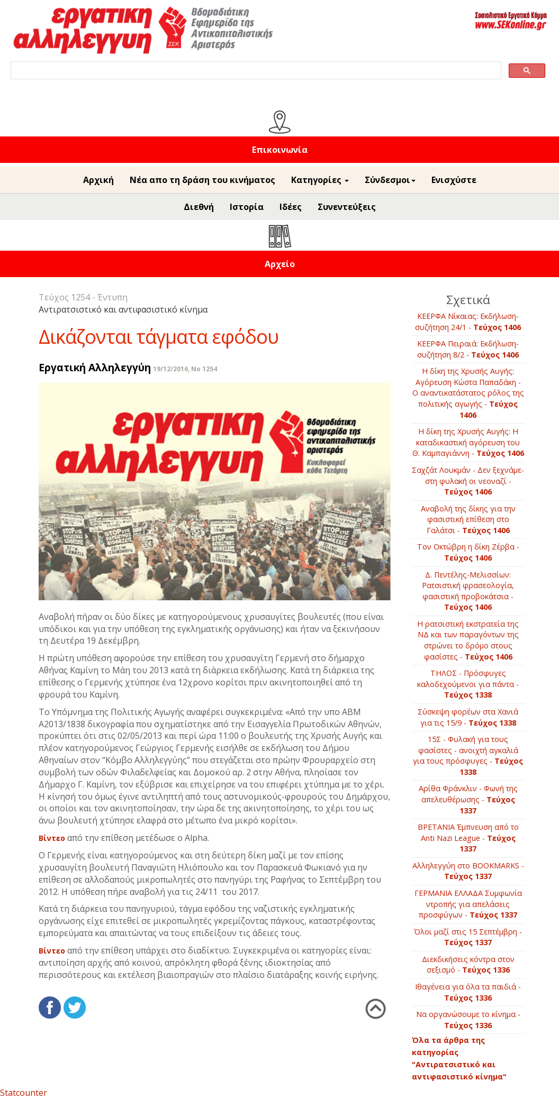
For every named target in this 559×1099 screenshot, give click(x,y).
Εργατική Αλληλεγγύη (95, 367)
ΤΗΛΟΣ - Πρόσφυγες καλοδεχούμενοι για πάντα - (468, 684)
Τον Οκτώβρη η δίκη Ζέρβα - (468, 552)
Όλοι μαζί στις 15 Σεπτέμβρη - (468, 937)
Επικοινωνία (280, 149)
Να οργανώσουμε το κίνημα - (468, 1019)
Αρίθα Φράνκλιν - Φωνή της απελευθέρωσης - (468, 799)
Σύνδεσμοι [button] (390, 180)
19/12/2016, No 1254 (185, 368)
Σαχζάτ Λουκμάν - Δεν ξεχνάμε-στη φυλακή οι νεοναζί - (468, 481)
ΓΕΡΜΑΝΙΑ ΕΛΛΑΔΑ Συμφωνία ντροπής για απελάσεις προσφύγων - (468, 904)
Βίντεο (52, 838)
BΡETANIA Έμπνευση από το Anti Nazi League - (468, 838)
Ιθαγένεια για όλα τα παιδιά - (468, 992)
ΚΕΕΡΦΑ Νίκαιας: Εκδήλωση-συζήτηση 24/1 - (468, 321)
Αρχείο (280, 264)
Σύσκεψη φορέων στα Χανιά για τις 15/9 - (468, 717)
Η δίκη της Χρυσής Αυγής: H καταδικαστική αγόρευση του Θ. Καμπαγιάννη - (468, 442)
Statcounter (23, 1092)
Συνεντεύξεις (347, 207)
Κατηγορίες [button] (320, 180)
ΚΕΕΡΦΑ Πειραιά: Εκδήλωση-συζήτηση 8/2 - (468, 349)
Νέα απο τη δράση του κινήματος (202, 180)
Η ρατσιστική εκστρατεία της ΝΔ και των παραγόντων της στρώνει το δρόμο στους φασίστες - (468, 640)
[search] (255, 71)
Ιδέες (291, 207)
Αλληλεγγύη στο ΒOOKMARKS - (468, 871)
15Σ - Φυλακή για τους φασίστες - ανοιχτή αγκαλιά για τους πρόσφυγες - (468, 755)
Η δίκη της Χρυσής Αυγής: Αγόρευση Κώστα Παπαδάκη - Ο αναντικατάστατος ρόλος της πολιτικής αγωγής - (468, 392)
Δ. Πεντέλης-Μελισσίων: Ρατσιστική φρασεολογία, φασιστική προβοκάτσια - (468, 591)
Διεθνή (199, 207)
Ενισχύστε (453, 180)
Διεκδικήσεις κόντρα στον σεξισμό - (468, 964)
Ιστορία (247, 207)
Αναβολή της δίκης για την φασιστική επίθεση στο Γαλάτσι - (468, 519)
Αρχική (98, 180)
